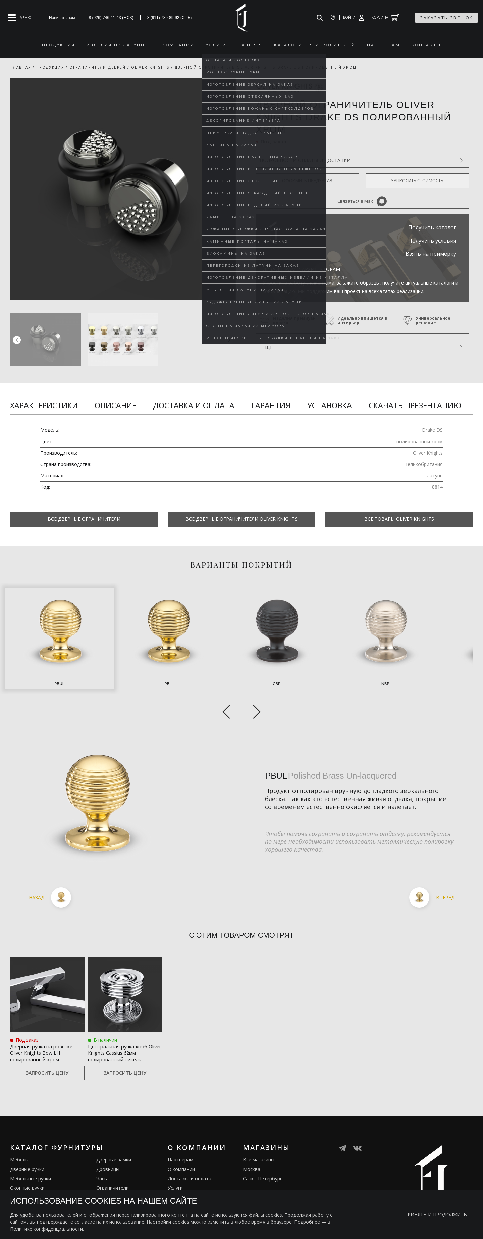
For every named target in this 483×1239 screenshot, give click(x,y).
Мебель (19, 1142)
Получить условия (432, 240)
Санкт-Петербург (262, 1160)
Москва (251, 1151)
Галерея (177, 1189)
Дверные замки (113, 1142)
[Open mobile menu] (19, 17)
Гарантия (270, 405)
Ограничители (112, 1170)
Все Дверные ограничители (84, 519)
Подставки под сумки (120, 1189)
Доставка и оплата (193, 405)
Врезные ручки (27, 1179)
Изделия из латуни (189, 1179)
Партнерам (180, 1142)
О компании (181, 1151)
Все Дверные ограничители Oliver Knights (241, 519)
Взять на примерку (431, 253)
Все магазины (258, 1142)
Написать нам (62, 17)
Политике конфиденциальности (46, 1229)
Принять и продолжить (435, 1214)
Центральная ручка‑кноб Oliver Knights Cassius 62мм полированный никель (123, 1029)
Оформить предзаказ (307, 180)
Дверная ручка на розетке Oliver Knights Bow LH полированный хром (45, 1029)
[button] (229, 339)
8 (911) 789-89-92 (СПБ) (169, 17)
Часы (102, 1160)
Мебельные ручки (30, 1160)
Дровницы (107, 1151)
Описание (115, 405)
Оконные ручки (27, 1170)
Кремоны (20, 1189)
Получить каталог (432, 227)
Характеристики (44, 405)
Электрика (108, 1179)
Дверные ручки (27, 1151)
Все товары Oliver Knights (399, 519)
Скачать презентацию (415, 405)
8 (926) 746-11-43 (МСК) (111, 17)
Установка (329, 405)
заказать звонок (446, 18)
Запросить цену (47, 1055)
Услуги (175, 1170)
